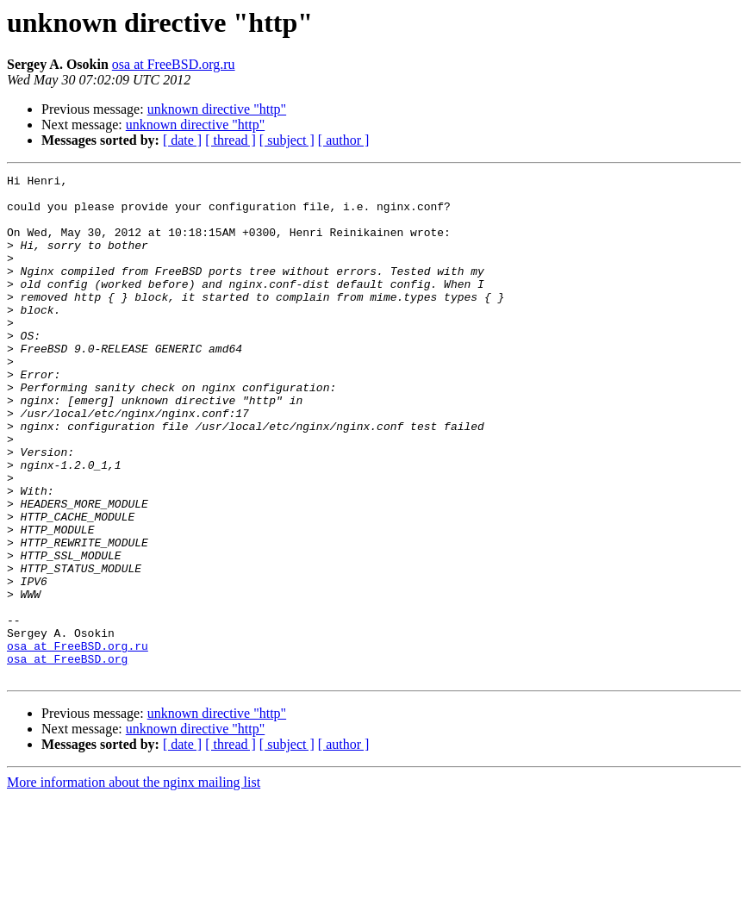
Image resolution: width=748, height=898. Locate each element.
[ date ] (182, 140)
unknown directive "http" (216, 109)
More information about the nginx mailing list (133, 883)
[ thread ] (230, 140)
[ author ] (344, 140)
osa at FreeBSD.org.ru (173, 64)
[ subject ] (287, 140)
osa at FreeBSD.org (67, 756)
